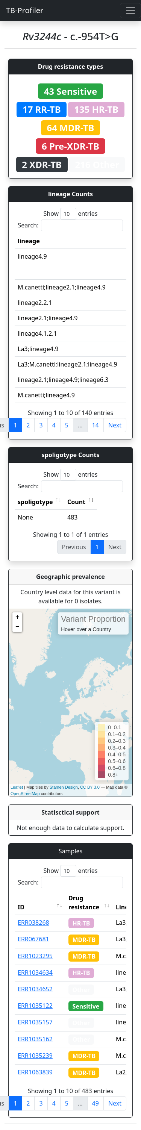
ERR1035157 (35, 1022)
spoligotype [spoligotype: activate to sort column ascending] (35, 502)
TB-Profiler (24, 10)
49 (95, 1103)
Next (114, 425)
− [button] (17, 627)
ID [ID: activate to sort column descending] (21, 907)
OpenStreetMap (25, 793)
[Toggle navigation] (130, 10)
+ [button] (17, 617)
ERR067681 (33, 939)
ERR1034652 (35, 989)
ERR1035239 (35, 1055)
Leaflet (17, 787)
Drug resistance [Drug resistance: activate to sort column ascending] (83, 902)
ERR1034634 (35, 972)
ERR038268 (33, 922)
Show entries (70, 214)
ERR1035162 (35, 1039)
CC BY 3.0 (90, 787)
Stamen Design (64, 787)
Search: (70, 225)
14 (95, 425)
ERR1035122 (35, 1005)
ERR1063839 (35, 1072)
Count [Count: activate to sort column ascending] (76, 502)
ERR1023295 (35, 956)
